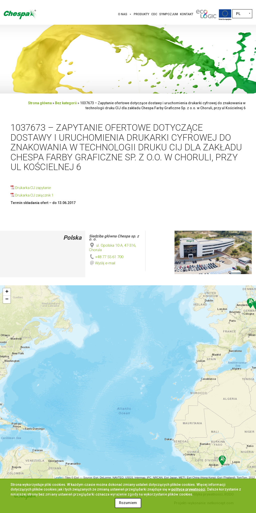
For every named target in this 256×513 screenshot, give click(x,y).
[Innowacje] (206, 14)
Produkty (141, 14)
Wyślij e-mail (105, 263)
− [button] (6, 299)
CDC (154, 14)
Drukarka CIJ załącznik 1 (34, 195)
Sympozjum (168, 14)
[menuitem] (242, 13)
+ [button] (6, 292)
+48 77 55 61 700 (106, 257)
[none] (242, 13)
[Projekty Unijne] (225, 14)
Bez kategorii (66, 103)
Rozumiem (128, 503)
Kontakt (186, 14)
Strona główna (40, 103)
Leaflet (58, 477)
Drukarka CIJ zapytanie (33, 188)
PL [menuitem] (238, 14)
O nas (125, 14)
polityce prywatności (188, 489)
